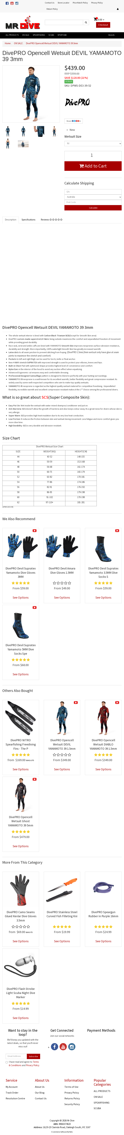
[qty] (93, 191)
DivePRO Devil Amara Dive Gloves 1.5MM (62, 571)
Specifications (28, 220)
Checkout (103, 25)
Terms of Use (71, 1087)
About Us (40, 1087)
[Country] (93, 197)
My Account (12, 1087)
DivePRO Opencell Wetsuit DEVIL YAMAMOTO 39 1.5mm (62, 744)
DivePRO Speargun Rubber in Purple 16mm (103, 914)
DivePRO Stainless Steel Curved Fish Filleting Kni (62, 914)
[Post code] (93, 202)
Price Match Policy (80, 3)
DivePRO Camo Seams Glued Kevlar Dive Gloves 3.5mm (20, 916)
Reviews (51, 220)
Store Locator (63, 3)
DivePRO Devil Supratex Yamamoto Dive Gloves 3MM (20, 573)
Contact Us (49, 3)
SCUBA (51, 35)
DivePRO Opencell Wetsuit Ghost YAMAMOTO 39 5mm (20, 821)
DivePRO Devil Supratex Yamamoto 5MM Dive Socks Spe (20, 649)
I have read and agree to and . (23, 1064)
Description (10, 220)
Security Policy (72, 1104)
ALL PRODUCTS (12, 35)
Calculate (93, 208)
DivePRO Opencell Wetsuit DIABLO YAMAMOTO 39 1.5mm (103, 744)
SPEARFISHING (39, 35)
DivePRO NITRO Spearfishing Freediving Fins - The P (21, 744)
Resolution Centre (15, 1099)
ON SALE (25, 35)
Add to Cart (93, 166)
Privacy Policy (97, 3)
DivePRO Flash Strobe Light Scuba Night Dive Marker (20, 993)
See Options (21, 598)
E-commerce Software (59, 1132)
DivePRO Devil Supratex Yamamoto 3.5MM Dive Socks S (103, 573)
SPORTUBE (62, 35)
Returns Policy (72, 1099)
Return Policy (52, 9)
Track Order (12, 1093)
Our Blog (40, 1093)
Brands (111, 35)
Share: (73, 121)
